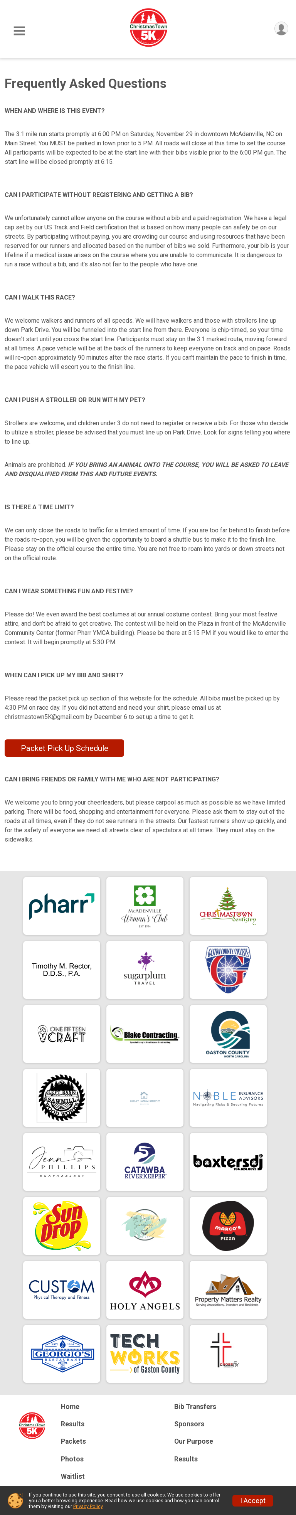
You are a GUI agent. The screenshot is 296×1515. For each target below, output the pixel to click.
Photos (72, 1459)
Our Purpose (193, 1441)
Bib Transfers (195, 1407)
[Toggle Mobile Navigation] (19, 31)
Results (72, 1424)
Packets (73, 1441)
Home (70, 1407)
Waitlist (73, 1476)
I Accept (253, 1501)
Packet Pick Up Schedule (64, 748)
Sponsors (189, 1424)
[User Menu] (281, 29)
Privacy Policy (88, 1506)
